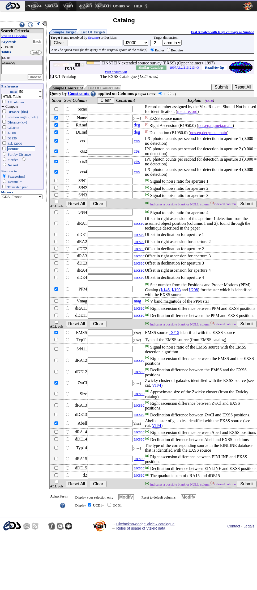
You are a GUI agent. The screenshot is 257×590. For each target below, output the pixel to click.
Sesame (93, 37)
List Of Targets (92, 32)
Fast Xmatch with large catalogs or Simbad (222, 32)
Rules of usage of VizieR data (140, 528)
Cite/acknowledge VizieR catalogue (145, 524)
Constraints (82, 93)
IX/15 (174, 332)
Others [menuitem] (119, 6)
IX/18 (22, 58)
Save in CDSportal (14, 36)
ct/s (137, 141)
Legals (248, 526)
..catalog (22, 62)
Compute (11, 106)
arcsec (139, 223)
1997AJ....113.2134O (184, 67)
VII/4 (156, 385)
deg (137, 125)
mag (137, 301)
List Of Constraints (103, 88)
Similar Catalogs (151, 67)
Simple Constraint (68, 88)
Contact (233, 526)
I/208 (193, 290)
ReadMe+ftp (214, 67)
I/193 (176, 290)
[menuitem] (12, 6)
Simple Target (64, 32)
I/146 (165, 290)
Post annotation (116, 72)
